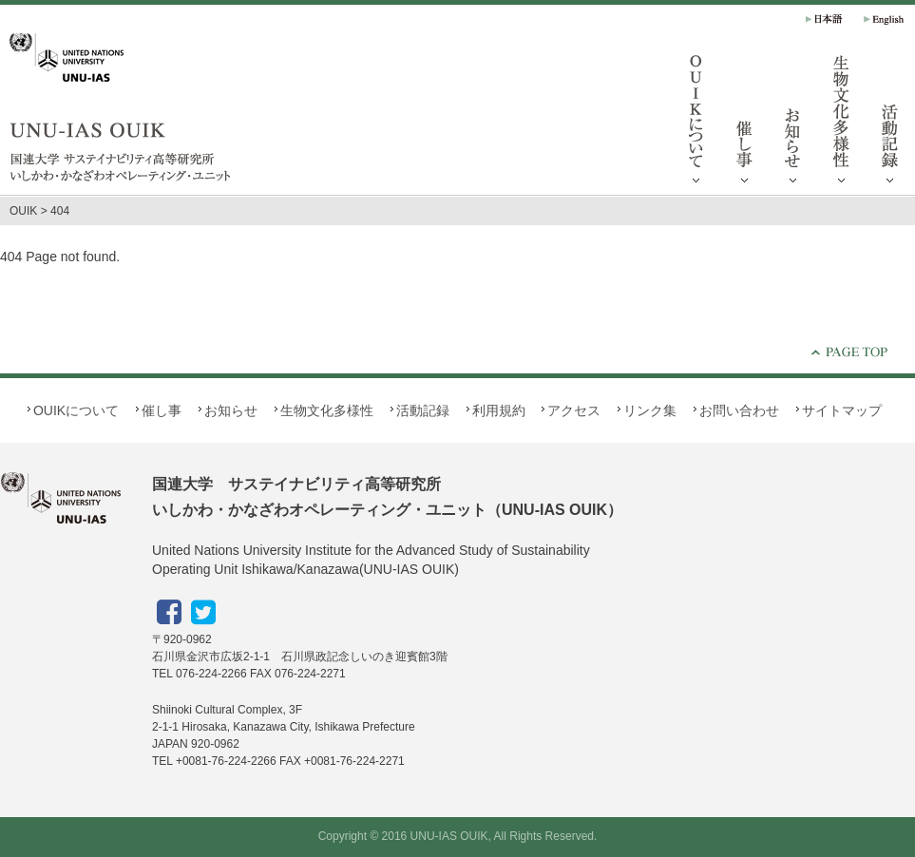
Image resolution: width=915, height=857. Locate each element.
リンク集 (650, 410)
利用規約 (498, 410)
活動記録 (422, 410)
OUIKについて (696, 123)
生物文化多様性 (842, 123)
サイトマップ (842, 410)
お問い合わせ (739, 410)
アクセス (573, 410)
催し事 (745, 123)
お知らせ (793, 123)
